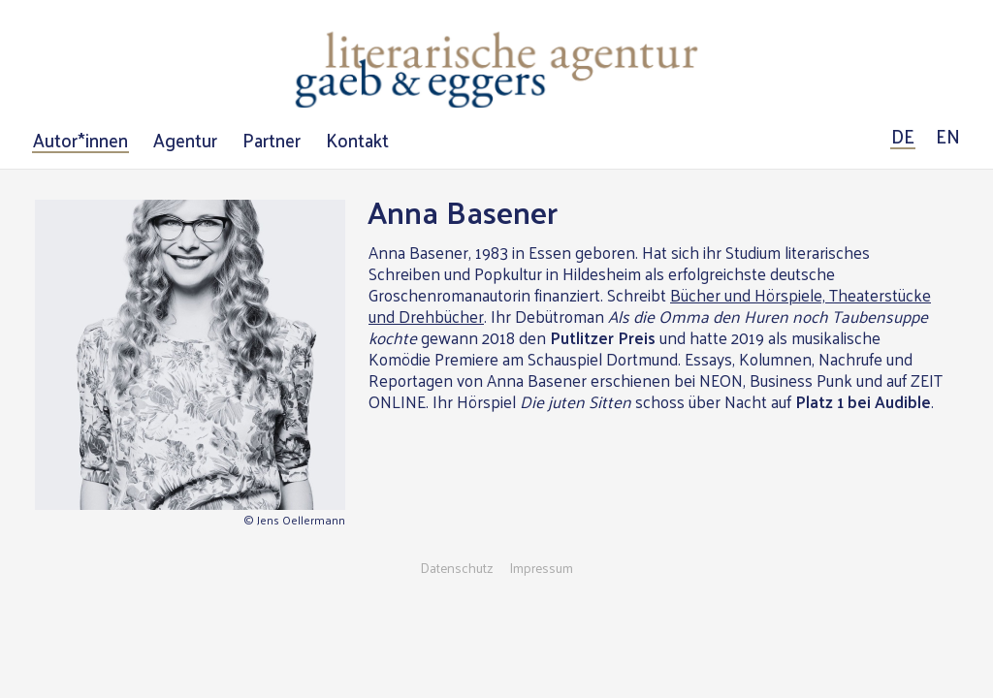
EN (948, 136)
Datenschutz (457, 568)
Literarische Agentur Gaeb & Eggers (496, 70)
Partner (271, 140)
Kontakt (357, 140)
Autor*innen (80, 140)
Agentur (185, 140)
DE (902, 136)
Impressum (541, 568)
